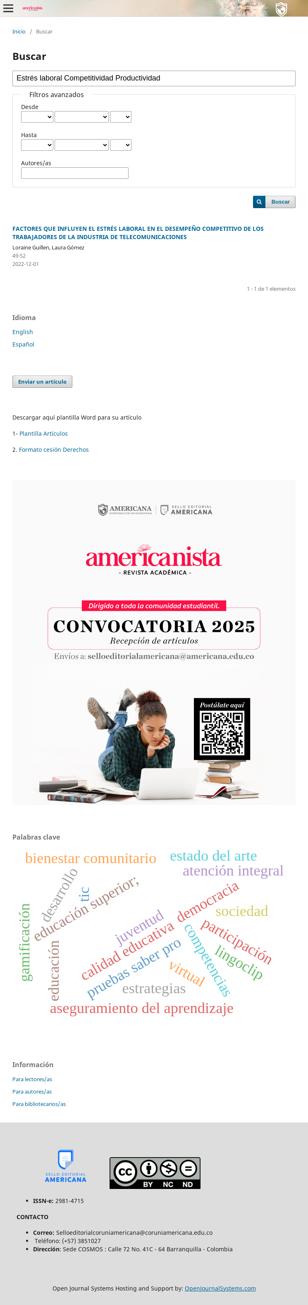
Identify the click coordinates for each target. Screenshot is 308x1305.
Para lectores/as (32, 1079)
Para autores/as (32, 1091)
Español (23, 344)
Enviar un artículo (42, 381)
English (22, 332)
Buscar (281, 202)
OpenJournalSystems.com (220, 1288)
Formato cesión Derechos (53, 449)
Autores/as (36, 163)
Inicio (19, 31)
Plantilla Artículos (43, 433)
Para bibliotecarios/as (39, 1104)
